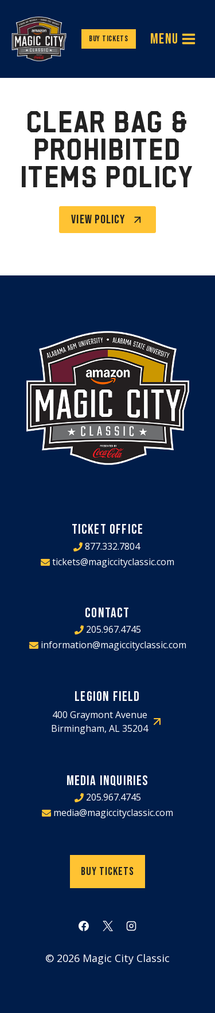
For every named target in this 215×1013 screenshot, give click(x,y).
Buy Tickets (108, 39)
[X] (107, 926)
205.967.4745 (113, 629)
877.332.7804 (112, 546)
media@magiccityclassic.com (113, 812)
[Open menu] (173, 39)
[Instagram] (131, 926)
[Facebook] (83, 926)
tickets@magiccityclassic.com (113, 561)
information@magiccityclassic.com (113, 644)
